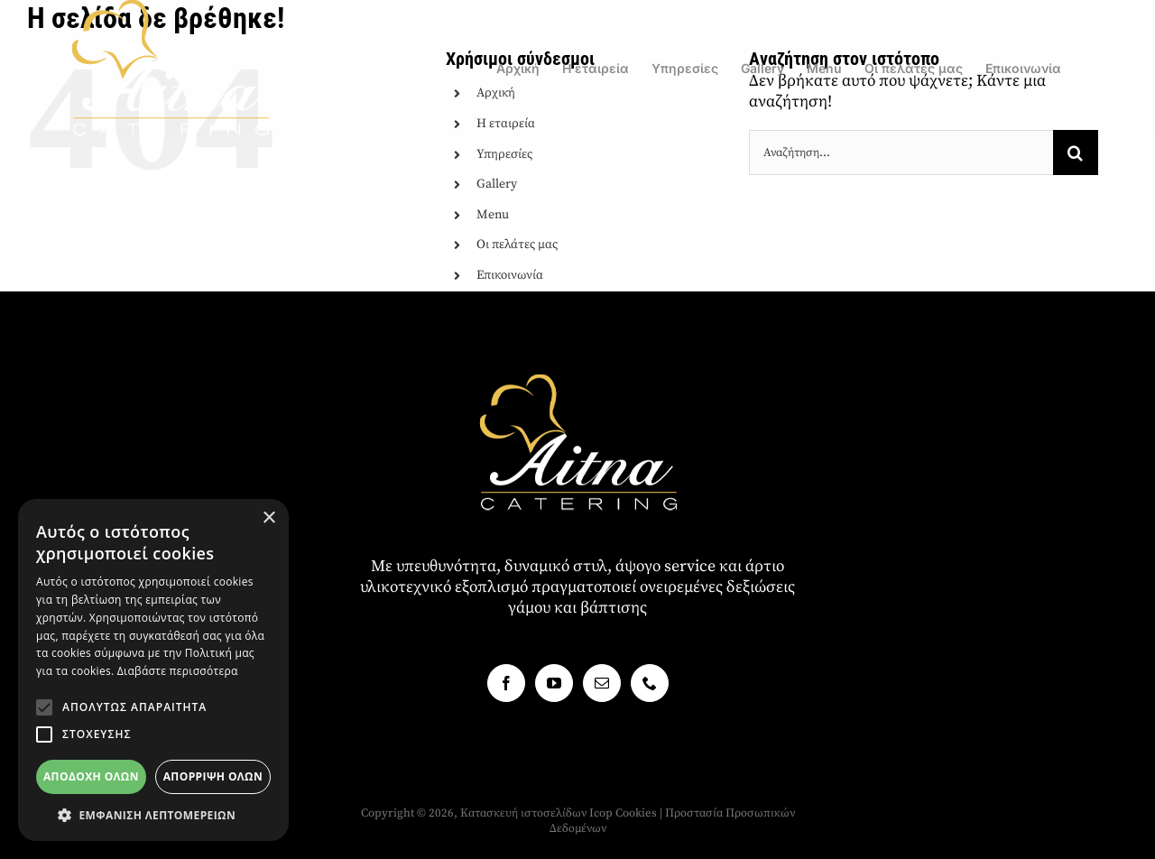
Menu (492, 215)
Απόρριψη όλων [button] (213, 776)
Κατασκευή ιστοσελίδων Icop (536, 813)
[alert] (153, 670)
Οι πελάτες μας (517, 244)
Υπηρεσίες (504, 154)
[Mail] (602, 683)
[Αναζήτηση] (1075, 152)
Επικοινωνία (509, 275)
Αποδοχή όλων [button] (91, 776)
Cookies (636, 813)
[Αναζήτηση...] (901, 152)
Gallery (496, 184)
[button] (44, 707)
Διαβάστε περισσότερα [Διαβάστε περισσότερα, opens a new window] (177, 671)
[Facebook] (506, 683)
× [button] (268, 518)
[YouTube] (554, 683)
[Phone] (650, 683)
